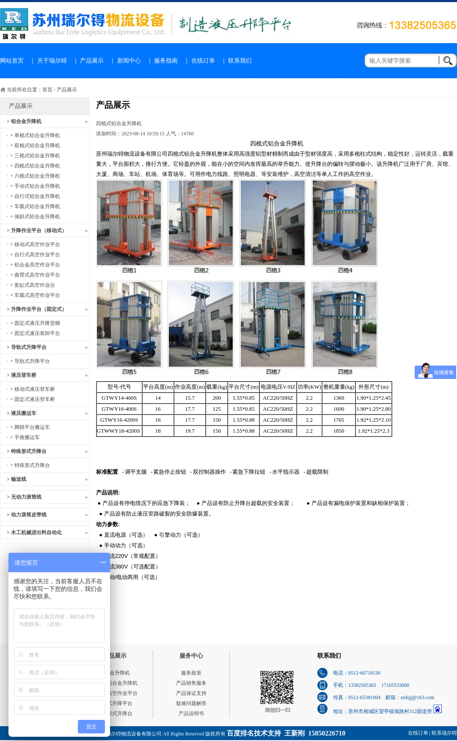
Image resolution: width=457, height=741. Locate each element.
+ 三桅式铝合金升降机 (35, 156)
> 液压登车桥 (21, 375)
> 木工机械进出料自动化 (34, 532)
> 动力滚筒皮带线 (27, 515)
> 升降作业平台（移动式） (37, 230)
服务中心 (191, 656)
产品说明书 (191, 713)
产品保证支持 (191, 693)
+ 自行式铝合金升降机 (35, 196)
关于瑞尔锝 (52, 61)
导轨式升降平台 (114, 703)
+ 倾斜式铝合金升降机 (35, 217)
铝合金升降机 (114, 673)
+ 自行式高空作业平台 (35, 255)
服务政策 (191, 673)
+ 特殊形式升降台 (30, 465)
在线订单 (203, 61)
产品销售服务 (191, 683)
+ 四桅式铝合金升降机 (35, 166)
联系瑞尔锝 (444, 733)
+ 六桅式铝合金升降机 (35, 176)
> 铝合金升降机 (24, 121)
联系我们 (240, 61)
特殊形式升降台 (114, 713)
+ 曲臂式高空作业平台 (35, 275)
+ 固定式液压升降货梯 (35, 323)
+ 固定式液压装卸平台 (35, 333)
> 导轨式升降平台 (27, 347)
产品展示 (92, 61)
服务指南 (166, 61)
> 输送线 (16, 479)
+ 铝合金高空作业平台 (35, 265)
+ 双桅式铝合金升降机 (35, 145)
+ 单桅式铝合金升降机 (35, 135)
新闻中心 (129, 61)
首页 (47, 90)
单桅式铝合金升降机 (115, 683)
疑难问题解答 (191, 703)
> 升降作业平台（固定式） (37, 309)
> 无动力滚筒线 (24, 497)
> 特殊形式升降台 (27, 451)
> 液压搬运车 (21, 413)
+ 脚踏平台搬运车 (30, 427)
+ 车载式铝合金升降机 (35, 206)
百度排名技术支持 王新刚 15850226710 (286, 733)
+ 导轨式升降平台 (30, 361)
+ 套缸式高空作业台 (32, 285)
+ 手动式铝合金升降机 (35, 186)
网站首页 (12, 61)
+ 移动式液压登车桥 (32, 389)
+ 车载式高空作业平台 (35, 295)
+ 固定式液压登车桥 (32, 399)
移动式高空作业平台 (115, 693)
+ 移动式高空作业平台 (35, 244)
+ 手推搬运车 (25, 437)
